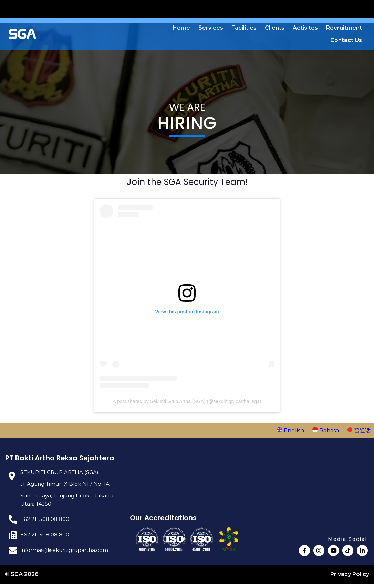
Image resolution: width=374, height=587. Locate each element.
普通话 (359, 433)
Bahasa (326, 433)
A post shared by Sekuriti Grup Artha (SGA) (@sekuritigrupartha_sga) (187, 404)
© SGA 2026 (22, 577)
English (291, 433)
